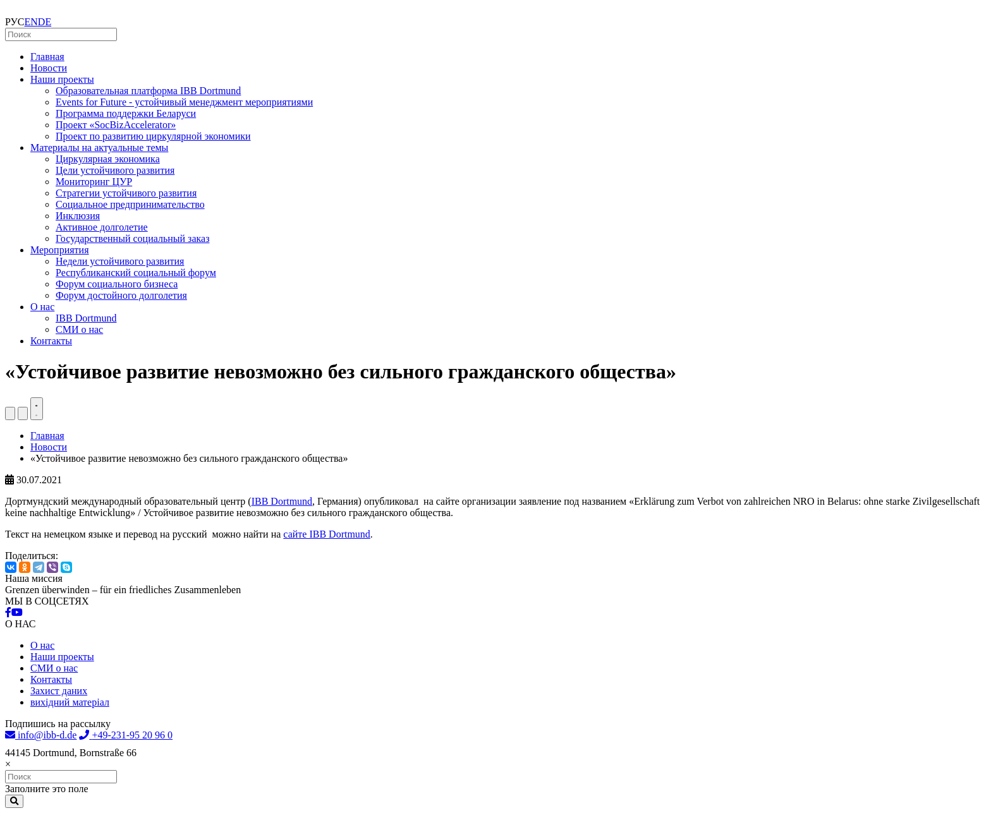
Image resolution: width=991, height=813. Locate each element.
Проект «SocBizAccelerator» (116, 124)
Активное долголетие (102, 227)
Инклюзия (78, 215)
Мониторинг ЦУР (94, 181)
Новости (48, 68)
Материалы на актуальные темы (99, 147)
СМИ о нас (79, 329)
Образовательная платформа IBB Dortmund (148, 90)
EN (31, 21)
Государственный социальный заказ (132, 238)
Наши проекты (62, 79)
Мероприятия (59, 249)
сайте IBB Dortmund (326, 534)
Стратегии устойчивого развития (126, 193)
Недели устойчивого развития (120, 261)
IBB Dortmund (86, 318)
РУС (15, 21)
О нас (42, 306)
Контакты (51, 340)
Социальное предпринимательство (130, 204)
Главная (47, 56)
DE (44, 21)
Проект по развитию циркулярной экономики (153, 136)
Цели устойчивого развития (115, 170)
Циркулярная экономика (108, 159)
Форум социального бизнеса (117, 284)
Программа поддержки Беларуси (126, 113)
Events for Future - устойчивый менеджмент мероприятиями (184, 102)
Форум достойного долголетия (121, 295)
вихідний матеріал (69, 702)
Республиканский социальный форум (136, 272)
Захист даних (58, 690)
